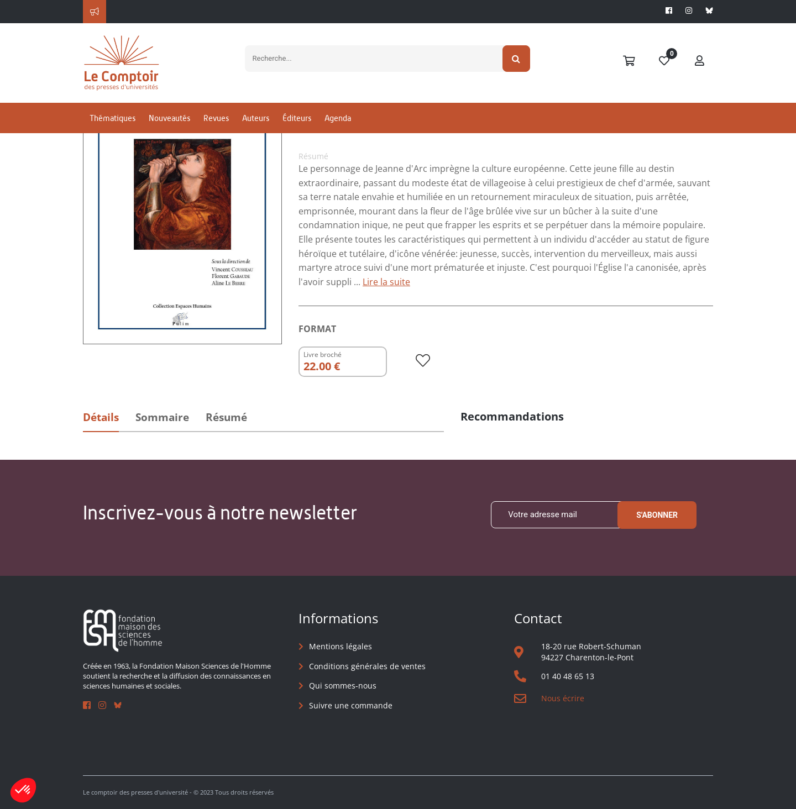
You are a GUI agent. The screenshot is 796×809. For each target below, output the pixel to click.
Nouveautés (169, 118)
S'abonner (657, 515)
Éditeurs (296, 118)
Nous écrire (562, 698)
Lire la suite (386, 282)
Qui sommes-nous (342, 685)
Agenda (337, 118)
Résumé (226, 417)
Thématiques (112, 118)
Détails (101, 417)
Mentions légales (340, 646)
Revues (216, 118)
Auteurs (255, 118)
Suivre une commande (350, 705)
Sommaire (162, 417)
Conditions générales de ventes (367, 666)
